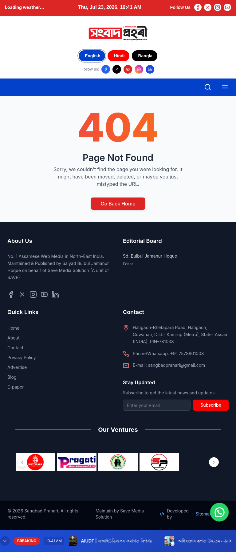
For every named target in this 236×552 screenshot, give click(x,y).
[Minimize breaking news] (5, 541)
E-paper (15, 386)
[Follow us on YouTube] (128, 69)
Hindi (119, 55)
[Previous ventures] (22, 462)
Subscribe (210, 405)
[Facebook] (198, 7)
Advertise (17, 367)
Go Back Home (117, 204)
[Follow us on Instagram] (139, 69)
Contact (15, 347)
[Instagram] (217, 7)
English (92, 55)
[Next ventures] (214, 462)
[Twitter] (207, 7)
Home (13, 328)
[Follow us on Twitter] (22, 294)
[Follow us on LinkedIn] (150, 69)
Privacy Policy (21, 357)
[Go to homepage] (118, 33)
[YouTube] (227, 7)
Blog (12, 377)
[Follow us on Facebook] (105, 69)
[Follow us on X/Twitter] (116, 69)
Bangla (145, 55)
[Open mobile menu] (225, 87)
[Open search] (208, 87)
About (13, 337)
